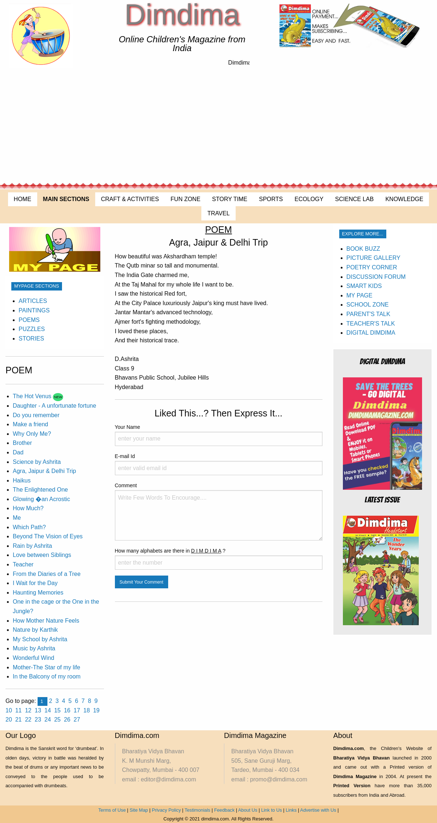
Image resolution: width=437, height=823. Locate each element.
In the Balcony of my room (47, 676)
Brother (22, 443)
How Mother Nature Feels (46, 621)
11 (18, 710)
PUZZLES (32, 329)
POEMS (29, 320)
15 (57, 710)
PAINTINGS (34, 310)
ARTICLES (33, 301)
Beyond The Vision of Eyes (48, 536)
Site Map (138, 810)
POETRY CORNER (372, 267)
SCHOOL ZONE (368, 304)
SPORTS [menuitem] (271, 199)
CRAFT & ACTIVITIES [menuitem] (130, 199)
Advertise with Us (318, 810)
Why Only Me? (32, 434)
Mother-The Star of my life (46, 667)
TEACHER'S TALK (371, 323)
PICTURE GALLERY (374, 258)
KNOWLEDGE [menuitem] (404, 199)
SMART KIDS (364, 286)
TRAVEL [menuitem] (218, 213)
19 (96, 710)
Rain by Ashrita (32, 546)
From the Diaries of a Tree (47, 574)
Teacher (23, 564)
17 (77, 710)
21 (18, 719)
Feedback (224, 810)
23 (38, 719)
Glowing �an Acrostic (41, 499)
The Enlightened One (40, 490)
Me (17, 518)
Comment (218, 511)
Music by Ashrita (34, 648)
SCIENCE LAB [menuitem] (354, 199)
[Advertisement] (218, 126)
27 (77, 719)
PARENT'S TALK (368, 314)
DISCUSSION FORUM (376, 277)
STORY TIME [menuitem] (229, 199)
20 (8, 719)
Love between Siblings (42, 555)
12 (28, 710)
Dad (18, 452)
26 (67, 719)
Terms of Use (111, 810)
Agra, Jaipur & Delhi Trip (44, 471)
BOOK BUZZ (363, 249)
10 (8, 710)
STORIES (31, 338)
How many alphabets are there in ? (218, 559)
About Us (248, 810)
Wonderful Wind (33, 658)
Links (291, 810)
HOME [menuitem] (22, 199)
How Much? (28, 508)
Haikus (22, 480)
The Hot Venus (33, 396)
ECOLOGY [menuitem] (308, 199)
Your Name (218, 435)
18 (87, 710)
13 (38, 710)
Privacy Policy (166, 810)
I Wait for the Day (35, 583)
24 (48, 719)
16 (67, 710)
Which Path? (29, 527)
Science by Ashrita (37, 462)
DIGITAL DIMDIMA (371, 333)
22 (28, 719)
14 (48, 710)
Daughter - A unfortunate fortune (54, 406)
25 (57, 719)
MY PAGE (359, 295)
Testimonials (197, 810)
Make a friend (30, 424)
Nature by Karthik (35, 630)
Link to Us (271, 810)
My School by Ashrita (40, 639)
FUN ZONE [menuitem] (186, 199)
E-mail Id (218, 464)
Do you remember (36, 415)
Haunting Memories (38, 592)
